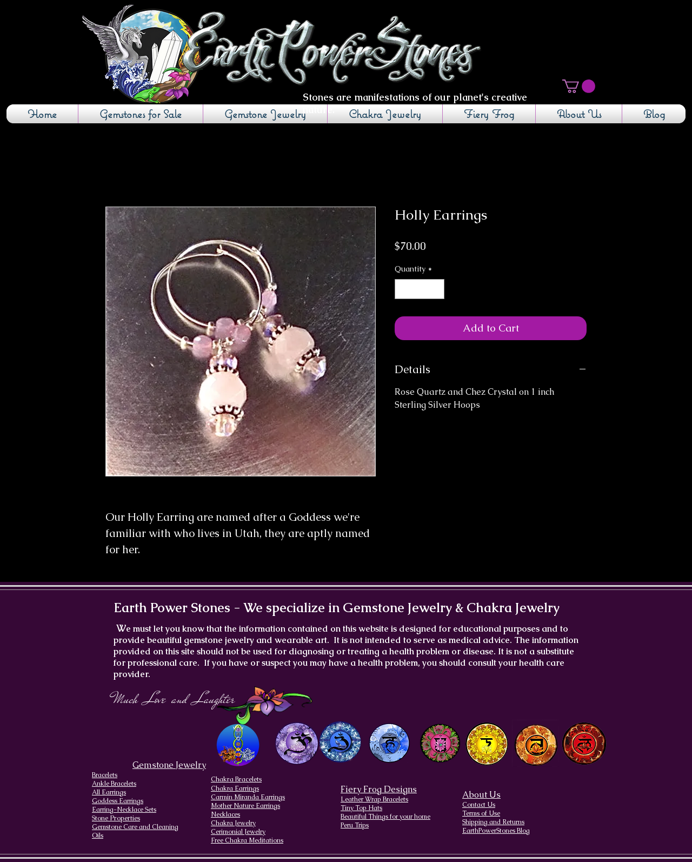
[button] (578, 86)
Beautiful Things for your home (385, 816)
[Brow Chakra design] (340, 742)
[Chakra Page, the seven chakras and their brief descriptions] (239, 745)
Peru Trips (355, 825)
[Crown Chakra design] (296, 743)
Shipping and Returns (493, 822)
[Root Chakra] (584, 743)
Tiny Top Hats (361, 808)
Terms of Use (481, 813)
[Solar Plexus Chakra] (486, 744)
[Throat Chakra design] (389, 743)
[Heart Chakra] (440, 743)
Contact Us (478, 804)
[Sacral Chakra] (535, 743)
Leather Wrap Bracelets (374, 799)
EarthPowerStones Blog (496, 830)
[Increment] (436, 289)
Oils (97, 835)
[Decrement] (403, 289)
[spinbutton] (419, 289)
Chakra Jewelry (233, 823)
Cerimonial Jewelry (238, 831)
